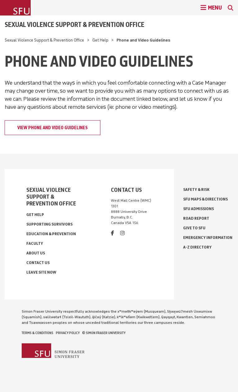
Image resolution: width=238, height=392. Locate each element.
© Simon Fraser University (104, 333)
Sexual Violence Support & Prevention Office (74, 24)
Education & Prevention (51, 233)
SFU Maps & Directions (205, 199)
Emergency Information (207, 237)
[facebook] (112, 233)
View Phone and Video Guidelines (52, 127)
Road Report (196, 218)
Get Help (100, 40)
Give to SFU (194, 228)
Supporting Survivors (49, 224)
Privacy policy (68, 333)
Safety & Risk (196, 189)
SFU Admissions (198, 208)
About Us (35, 253)
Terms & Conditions (37, 333)
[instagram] (122, 233)
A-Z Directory (197, 247)
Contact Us (38, 262)
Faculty (34, 243)
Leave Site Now (41, 272)
